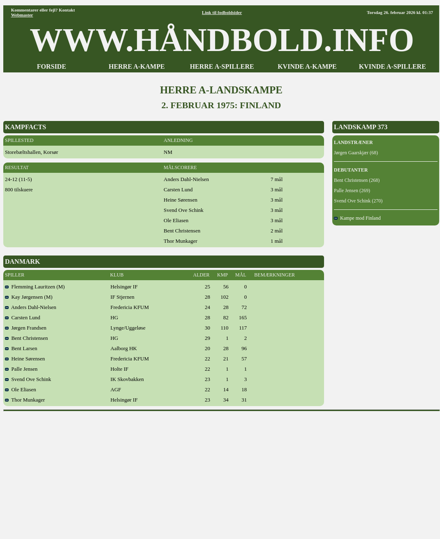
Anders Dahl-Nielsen (30, 307)
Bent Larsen (21, 348)
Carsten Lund (22, 317)
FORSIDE (51, 66)
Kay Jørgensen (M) (29, 297)
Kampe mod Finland (357, 218)
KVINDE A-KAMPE (307, 66)
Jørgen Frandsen (25, 328)
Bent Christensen (26, 338)
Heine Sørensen (25, 358)
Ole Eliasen (20, 389)
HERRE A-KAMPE (136, 66)
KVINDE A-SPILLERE (392, 66)
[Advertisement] (222, 472)
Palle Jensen (21, 369)
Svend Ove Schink (28, 379)
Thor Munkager (25, 400)
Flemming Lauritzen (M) (35, 286)
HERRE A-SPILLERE (222, 66)
